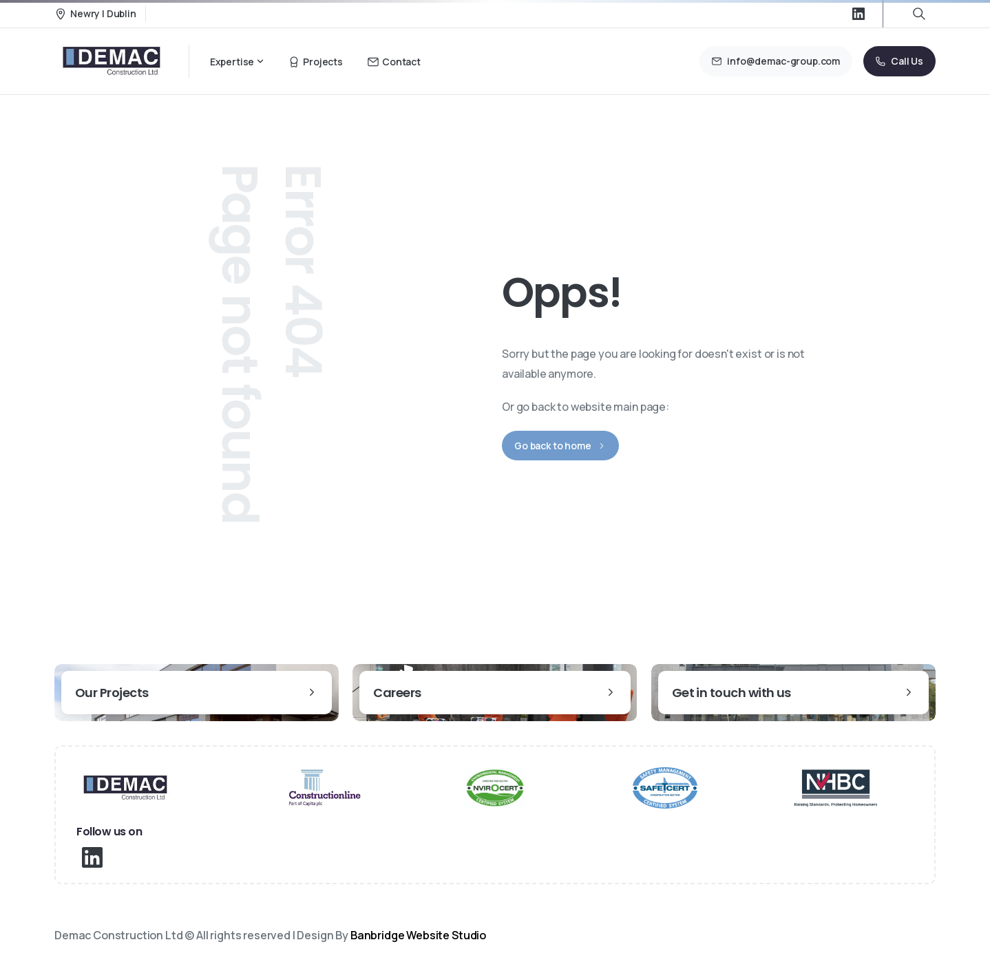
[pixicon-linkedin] (92, 856)
